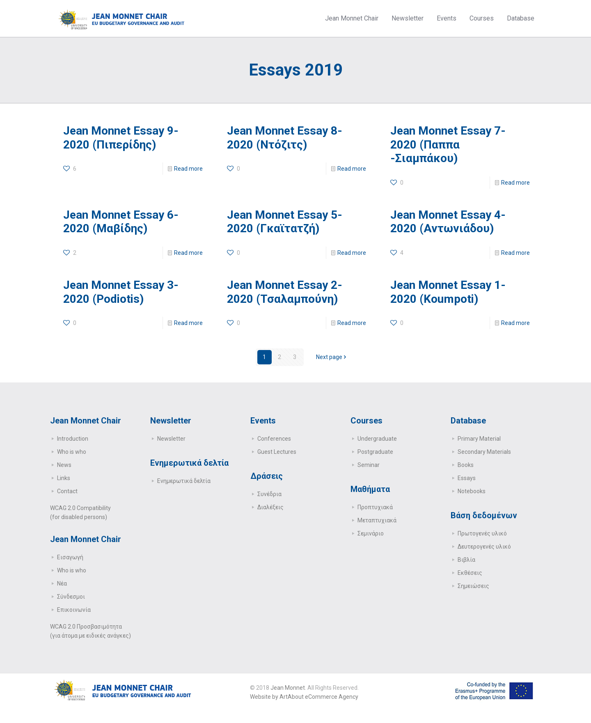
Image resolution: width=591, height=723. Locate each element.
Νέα (62, 583)
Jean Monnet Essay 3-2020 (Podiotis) (121, 292)
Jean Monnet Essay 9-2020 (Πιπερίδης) (121, 137)
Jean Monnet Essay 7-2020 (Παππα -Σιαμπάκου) (448, 144)
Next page (332, 357)
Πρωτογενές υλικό (482, 533)
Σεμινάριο (370, 533)
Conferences (274, 438)
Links (63, 478)
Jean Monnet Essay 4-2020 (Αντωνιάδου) (448, 222)
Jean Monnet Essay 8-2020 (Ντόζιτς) (284, 137)
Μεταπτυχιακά (376, 520)
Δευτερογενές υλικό (484, 546)
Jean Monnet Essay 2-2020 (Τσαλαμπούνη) (284, 292)
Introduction (72, 438)
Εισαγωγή (70, 557)
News (64, 465)
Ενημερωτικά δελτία (184, 481)
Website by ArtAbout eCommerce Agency (304, 696)
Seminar (368, 465)
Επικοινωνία (74, 609)
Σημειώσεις (473, 586)
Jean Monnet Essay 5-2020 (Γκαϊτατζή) (284, 222)
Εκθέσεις (470, 573)
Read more (188, 168)
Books (466, 465)
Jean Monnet (287, 687)
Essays (467, 478)
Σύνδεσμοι (71, 596)
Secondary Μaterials (484, 451)
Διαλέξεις (270, 507)
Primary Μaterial (479, 438)
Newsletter (171, 438)
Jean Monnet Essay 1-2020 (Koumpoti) (448, 292)
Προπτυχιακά (375, 507)
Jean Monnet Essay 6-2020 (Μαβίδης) (121, 222)
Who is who (71, 451)
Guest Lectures (276, 451)
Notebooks (472, 491)
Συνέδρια (269, 494)
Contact (67, 491)
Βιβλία (466, 559)
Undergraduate (377, 438)
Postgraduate (375, 451)
